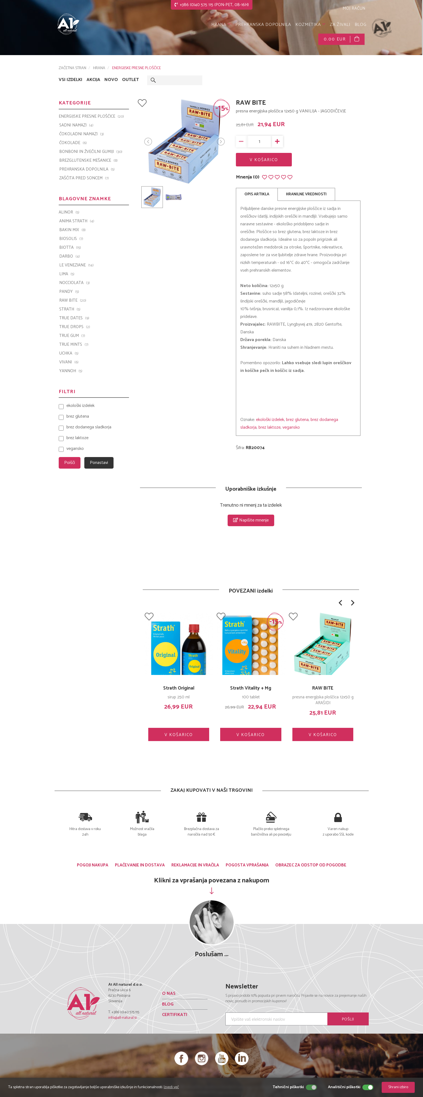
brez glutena (297, 419)
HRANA (221, 24)
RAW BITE (322, 688)
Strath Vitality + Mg (250, 688)
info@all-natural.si (122, 1018)
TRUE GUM (72, 336)
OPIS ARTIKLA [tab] (256, 194)
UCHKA (69, 353)
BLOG (361, 24)
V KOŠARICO (264, 159)
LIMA (66, 274)
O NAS (169, 993)
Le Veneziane (76, 265)
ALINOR (69, 212)
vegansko (291, 427)
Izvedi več (171, 1087)
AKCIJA (93, 79)
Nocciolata (74, 283)
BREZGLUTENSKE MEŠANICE (88, 161)
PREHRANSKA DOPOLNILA (263, 24)
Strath (69, 309)
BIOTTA (70, 248)
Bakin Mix (72, 230)
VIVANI (69, 362)
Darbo (69, 256)
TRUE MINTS (73, 345)
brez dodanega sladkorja (88, 427)
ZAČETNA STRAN (72, 68)
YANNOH (70, 371)
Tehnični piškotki (288, 1087)
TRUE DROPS (74, 327)
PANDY (69, 292)
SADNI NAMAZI (76, 125)
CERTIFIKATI (174, 1014)
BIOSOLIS (71, 239)
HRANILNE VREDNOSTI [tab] (306, 194)
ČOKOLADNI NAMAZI (81, 134)
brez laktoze (269, 427)
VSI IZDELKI (70, 79)
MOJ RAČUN (353, 8)
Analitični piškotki (344, 1087)
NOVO (111, 79)
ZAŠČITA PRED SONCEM (84, 178)
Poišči (69, 462)
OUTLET (130, 79)
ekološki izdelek (270, 419)
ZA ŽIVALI (340, 24)
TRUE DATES (74, 318)
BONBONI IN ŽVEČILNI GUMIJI (90, 152)
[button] (340, 603)
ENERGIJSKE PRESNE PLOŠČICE (136, 68)
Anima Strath (76, 221)
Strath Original (178, 688)
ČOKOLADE (73, 143)
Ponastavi (99, 462)
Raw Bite (72, 301)
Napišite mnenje (251, 520)
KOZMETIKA (310, 24)
